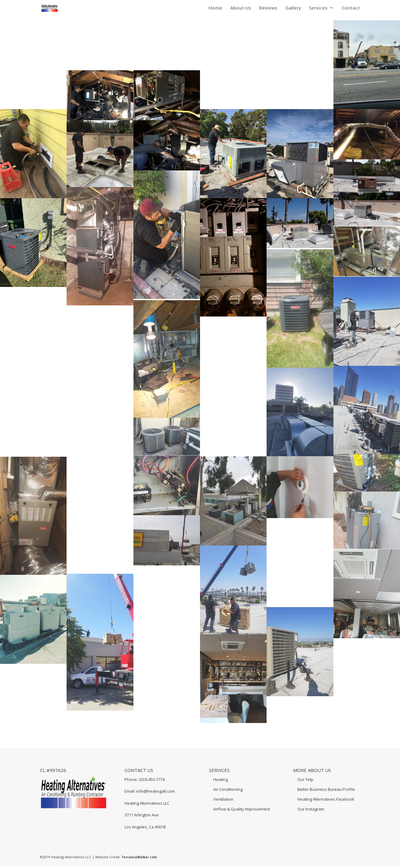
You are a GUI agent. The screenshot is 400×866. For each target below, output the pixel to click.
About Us (240, 8)
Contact (351, 8)
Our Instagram (310, 809)
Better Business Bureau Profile (326, 789)
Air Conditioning (228, 789)
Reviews (268, 8)
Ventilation (223, 799)
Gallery (293, 8)
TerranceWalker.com (139, 857)
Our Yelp (305, 779)
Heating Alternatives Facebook (325, 799)
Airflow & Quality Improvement (241, 809)
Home (215, 8)
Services (318, 8)
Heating (220, 779)
